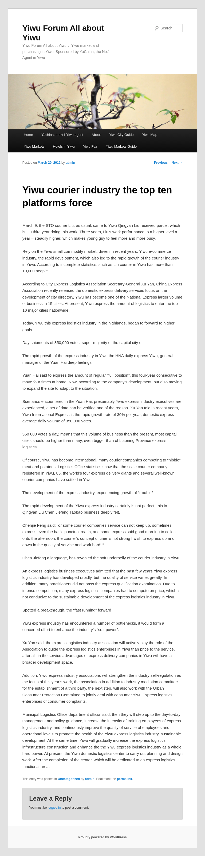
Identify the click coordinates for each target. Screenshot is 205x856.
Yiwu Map (149, 135)
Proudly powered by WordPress (102, 837)
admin (70, 163)
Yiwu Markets (34, 146)
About (96, 135)
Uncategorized (69, 779)
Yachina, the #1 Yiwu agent (62, 135)
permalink (124, 779)
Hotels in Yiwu (64, 146)
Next (177, 163)
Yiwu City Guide (121, 135)
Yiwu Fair (90, 146)
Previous (159, 163)
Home (28, 135)
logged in (54, 807)
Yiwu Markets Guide (121, 146)
